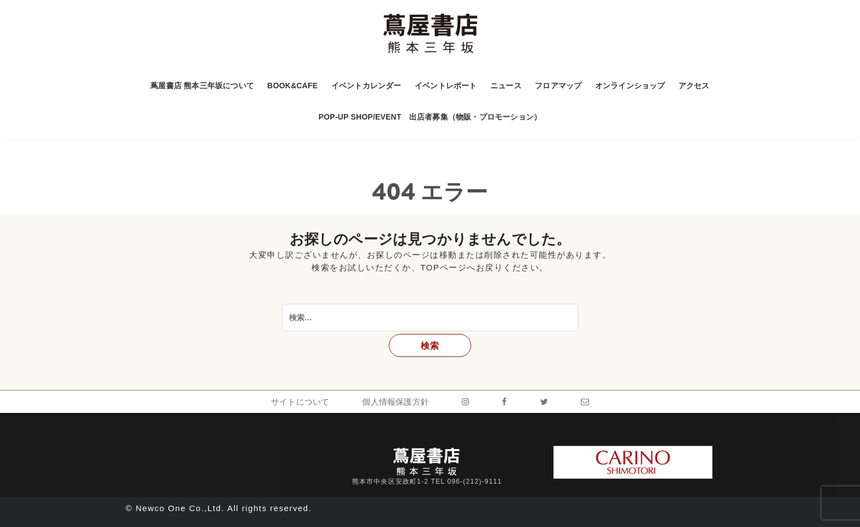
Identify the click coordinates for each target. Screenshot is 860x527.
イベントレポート (446, 85)
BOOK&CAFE (292, 85)
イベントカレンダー (366, 85)
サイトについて (300, 401)
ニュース (506, 85)
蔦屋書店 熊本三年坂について (202, 85)
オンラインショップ (630, 85)
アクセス (694, 85)
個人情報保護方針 (395, 401)
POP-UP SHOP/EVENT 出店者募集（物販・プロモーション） (430, 116)
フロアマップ (558, 85)
